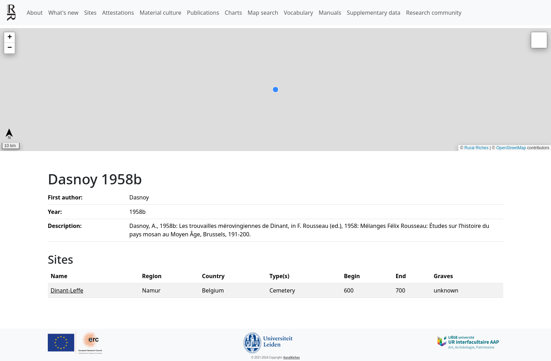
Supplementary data (374, 13)
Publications (203, 13)
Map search (263, 13)
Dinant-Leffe (67, 290)
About (35, 13)
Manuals (330, 13)
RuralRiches (291, 357)
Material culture (160, 13)
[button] (9, 37)
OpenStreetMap (511, 147)
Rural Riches (477, 147)
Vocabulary (298, 13)
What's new (63, 13)
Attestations (118, 13)
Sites (90, 13)
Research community (434, 13)
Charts (233, 13)
